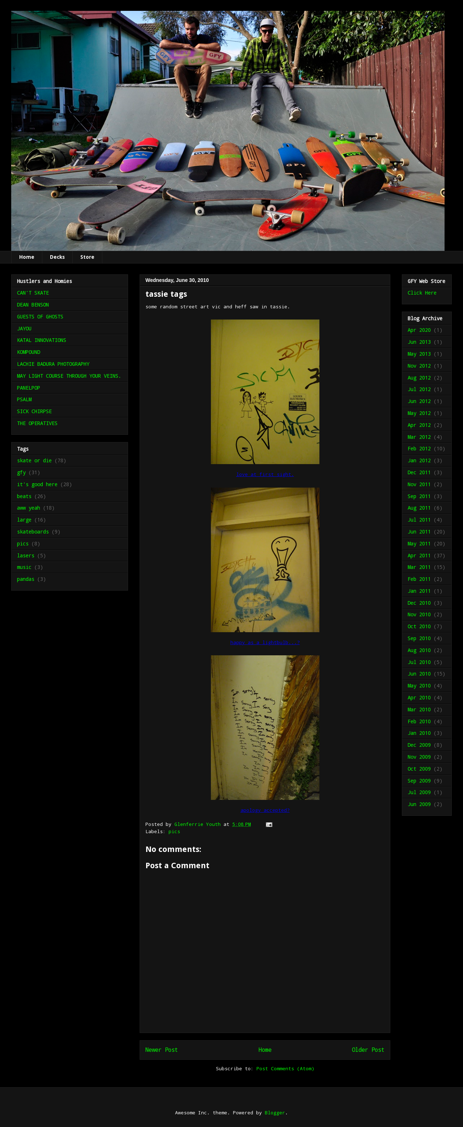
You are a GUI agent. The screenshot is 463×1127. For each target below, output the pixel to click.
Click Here (422, 292)
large (24, 519)
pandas (25, 578)
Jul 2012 (419, 389)
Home (26, 257)
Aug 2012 (419, 377)
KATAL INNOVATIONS (41, 340)
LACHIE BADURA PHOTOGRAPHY (53, 363)
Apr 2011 (419, 555)
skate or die (34, 460)
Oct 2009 (419, 768)
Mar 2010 (419, 709)
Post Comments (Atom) (285, 1068)
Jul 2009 (419, 792)
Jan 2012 (419, 460)
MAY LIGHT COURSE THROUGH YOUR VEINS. (69, 375)
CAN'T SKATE (33, 292)
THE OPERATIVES (37, 423)
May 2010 (419, 685)
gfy (21, 472)
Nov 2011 (419, 484)
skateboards (33, 531)
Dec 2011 (419, 472)
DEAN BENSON (33, 304)
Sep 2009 (419, 780)
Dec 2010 (419, 602)
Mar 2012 (419, 436)
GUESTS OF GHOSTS (40, 316)
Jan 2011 (419, 590)
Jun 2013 (419, 341)
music (24, 567)
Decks (57, 257)
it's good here (37, 484)
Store (87, 257)
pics (174, 831)
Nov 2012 (419, 365)
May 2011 (419, 543)
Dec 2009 (419, 744)
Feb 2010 (419, 721)
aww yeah (28, 507)
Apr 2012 (419, 424)
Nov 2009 (419, 756)
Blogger (275, 1112)
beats (24, 496)
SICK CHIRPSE (34, 411)
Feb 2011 (419, 578)
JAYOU (24, 328)
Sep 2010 (419, 638)
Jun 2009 (419, 804)
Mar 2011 (419, 567)
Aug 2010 (419, 650)
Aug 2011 (419, 507)
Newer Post (161, 1049)
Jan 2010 (419, 732)
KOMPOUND (28, 351)
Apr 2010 (419, 697)
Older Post (368, 1049)
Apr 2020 (419, 329)
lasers (25, 555)
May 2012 (419, 413)
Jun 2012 (419, 401)
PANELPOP (28, 387)
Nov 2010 (419, 614)
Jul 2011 (419, 519)
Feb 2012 (419, 448)
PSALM (24, 399)
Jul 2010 (419, 662)
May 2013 (419, 353)
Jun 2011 (419, 531)
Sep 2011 (419, 496)
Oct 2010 (419, 626)
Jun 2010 (419, 673)
